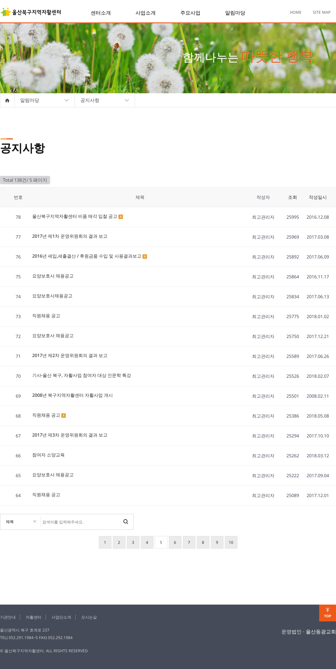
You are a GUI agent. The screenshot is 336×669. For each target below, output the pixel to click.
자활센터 (33, 617)
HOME (296, 12)
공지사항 (104, 100)
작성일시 (318, 197)
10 (231, 542)
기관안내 (8, 617)
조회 (292, 197)
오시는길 (89, 617)
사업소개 (146, 12)
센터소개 (101, 12)
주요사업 (190, 12)
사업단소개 (61, 617)
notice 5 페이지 (31, 12)
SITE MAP (321, 12)
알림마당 (235, 12)
